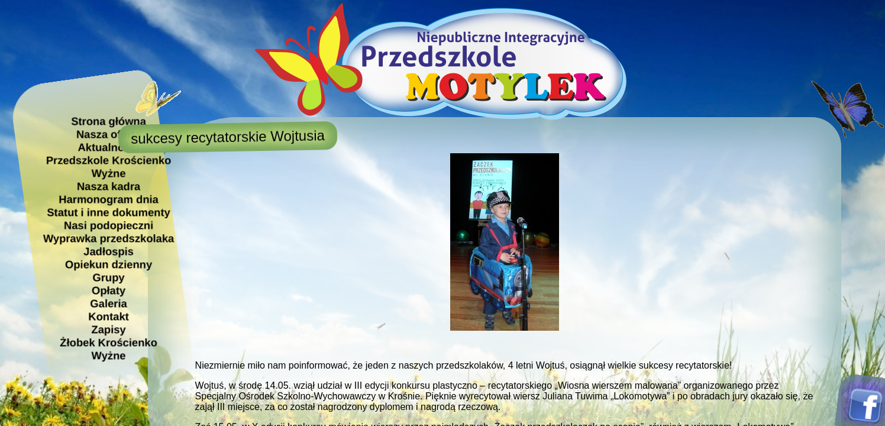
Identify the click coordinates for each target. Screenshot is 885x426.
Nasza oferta (108, 134)
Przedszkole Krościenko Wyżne (108, 166)
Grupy (108, 277)
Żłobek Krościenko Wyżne (108, 349)
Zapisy (108, 329)
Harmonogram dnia (109, 199)
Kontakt (108, 316)
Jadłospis (108, 251)
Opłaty (108, 290)
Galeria (108, 303)
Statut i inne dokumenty (108, 212)
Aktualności (108, 147)
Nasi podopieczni (108, 225)
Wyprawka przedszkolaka (108, 238)
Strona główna (108, 121)
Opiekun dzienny (108, 264)
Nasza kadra (108, 186)
